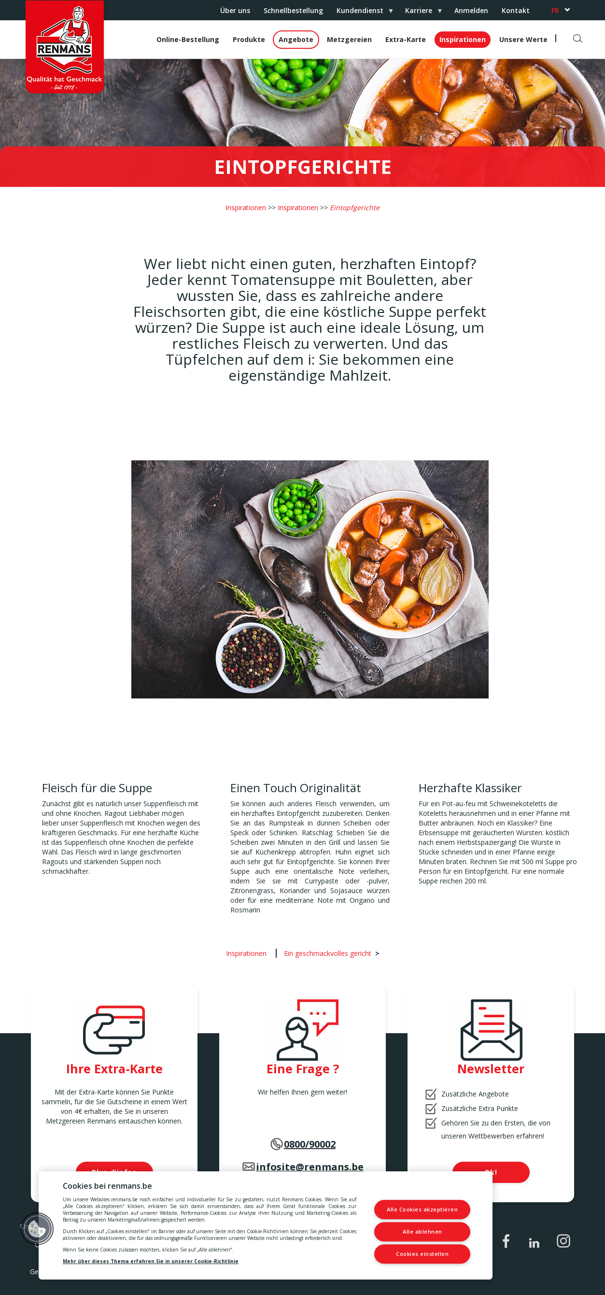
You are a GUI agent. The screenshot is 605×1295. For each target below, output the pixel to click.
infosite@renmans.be (310, 1166)
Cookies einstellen (422, 1253)
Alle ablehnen (422, 1231)
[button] (37, 1228)
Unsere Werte (523, 39)
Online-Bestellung (187, 39)
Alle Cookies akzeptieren (422, 1209)
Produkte (249, 39)
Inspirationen (462, 39)
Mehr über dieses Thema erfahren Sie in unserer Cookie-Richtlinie (151, 1261)
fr (555, 10)
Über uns (235, 10)
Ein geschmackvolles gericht (327, 953)
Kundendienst (362, 13)
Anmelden (471, 10)
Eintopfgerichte (355, 207)
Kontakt (516, 10)
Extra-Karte (405, 39)
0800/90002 (310, 1144)
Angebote (296, 39)
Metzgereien (349, 39)
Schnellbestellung (293, 10)
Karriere (420, 13)
